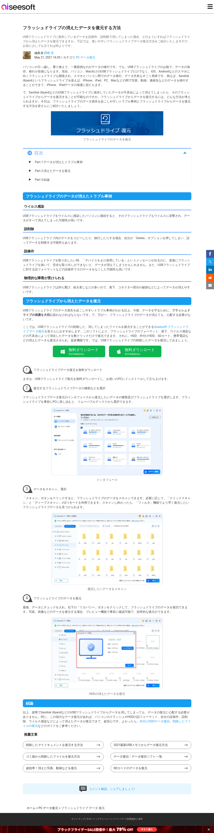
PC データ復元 (85, 57)
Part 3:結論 (42, 179)
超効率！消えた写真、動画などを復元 (51, 768)
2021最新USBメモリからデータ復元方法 (141, 745)
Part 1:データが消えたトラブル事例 (59, 162)
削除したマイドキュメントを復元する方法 (54, 745)
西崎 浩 (49, 53)
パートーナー (119, 819)
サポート (90, 819)
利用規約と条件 (135, 819)
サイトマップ (78, 819)
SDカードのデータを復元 (130, 768)
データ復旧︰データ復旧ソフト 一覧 (138, 756)
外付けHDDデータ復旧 (155, 721)
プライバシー (104, 819)
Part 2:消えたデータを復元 (53, 171)
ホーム (31, 808)
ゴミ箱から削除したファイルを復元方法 (53, 756)
